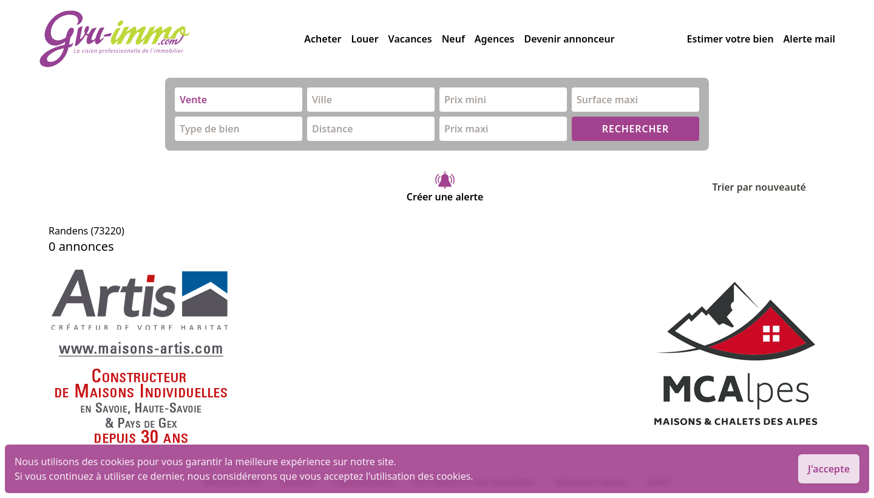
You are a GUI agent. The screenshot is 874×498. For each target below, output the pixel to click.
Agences (495, 39)
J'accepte (829, 469)
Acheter (322, 39)
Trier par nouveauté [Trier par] (768, 187)
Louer (364, 39)
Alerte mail (809, 39)
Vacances (410, 39)
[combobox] (238, 99)
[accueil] (171, 39)
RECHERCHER (635, 128)
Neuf (453, 39)
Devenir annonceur (569, 39)
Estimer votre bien (730, 39)
